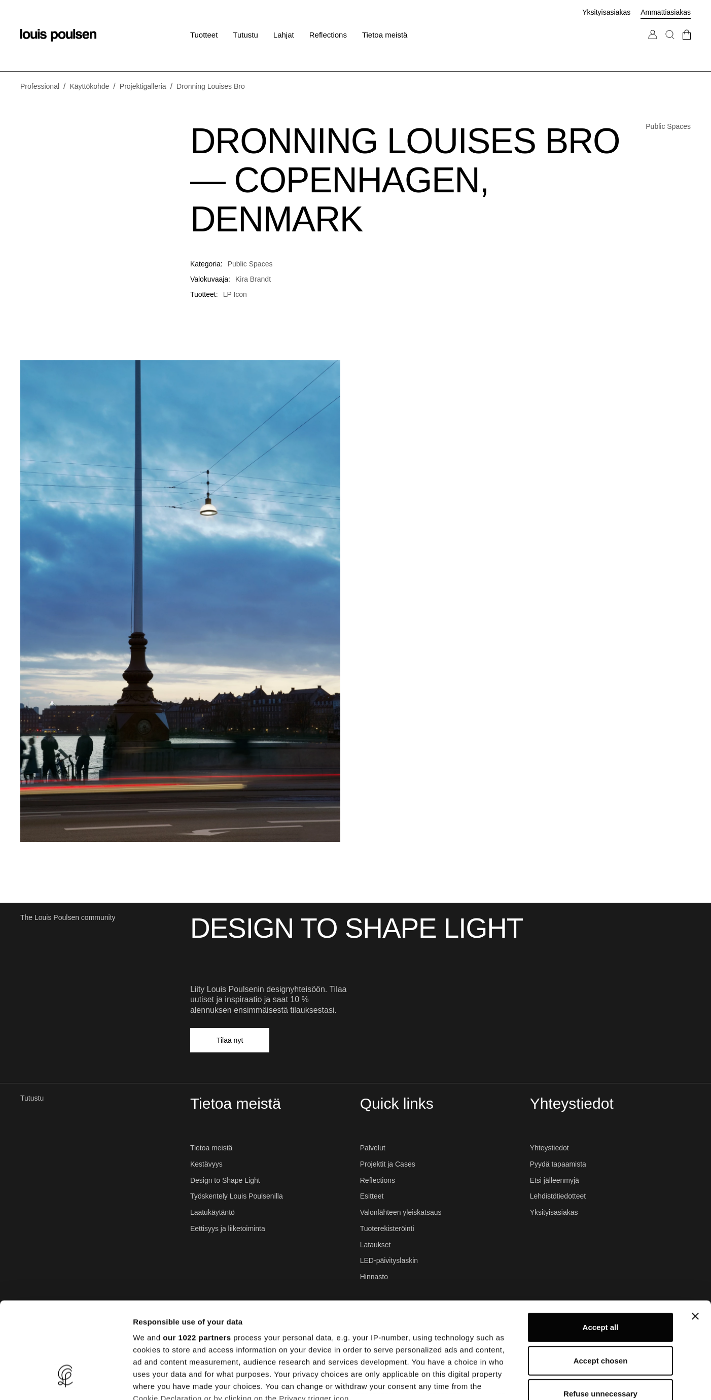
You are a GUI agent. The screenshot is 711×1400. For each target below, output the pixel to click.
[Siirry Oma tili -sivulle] (652, 45)
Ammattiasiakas (666, 12)
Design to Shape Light (225, 1180)
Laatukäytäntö (212, 1212)
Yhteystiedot (549, 1148)
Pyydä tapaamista (558, 1164)
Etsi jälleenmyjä (554, 1180)
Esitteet (372, 1196)
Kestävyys (206, 1164)
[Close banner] (695, 1234)
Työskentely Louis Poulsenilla (236, 1196)
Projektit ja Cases (387, 1164)
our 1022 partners (197, 1255)
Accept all (601, 1245)
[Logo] (58, 35)
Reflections (377, 1180)
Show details (532, 1380)
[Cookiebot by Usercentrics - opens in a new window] (65, 1380)
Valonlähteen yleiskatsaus (401, 1212)
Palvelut (372, 1148)
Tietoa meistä (211, 1148)
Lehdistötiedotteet (558, 1196)
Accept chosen (601, 1278)
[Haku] (669, 45)
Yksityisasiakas (606, 12)
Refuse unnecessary (600, 1311)
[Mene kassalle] (687, 45)
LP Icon (235, 294)
